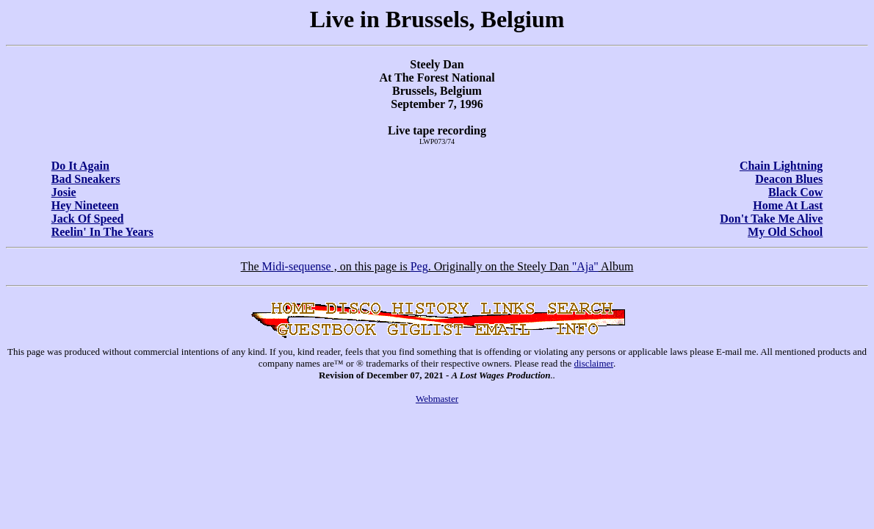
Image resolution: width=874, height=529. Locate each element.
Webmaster (437, 398)
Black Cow (795, 192)
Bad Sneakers (85, 179)
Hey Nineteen (85, 205)
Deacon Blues (789, 179)
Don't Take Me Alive (771, 218)
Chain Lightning (781, 165)
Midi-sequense (296, 266)
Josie (63, 192)
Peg (419, 266)
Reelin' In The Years (102, 232)
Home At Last (788, 205)
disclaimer (593, 363)
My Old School (785, 232)
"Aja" (585, 266)
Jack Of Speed (87, 218)
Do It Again (80, 165)
